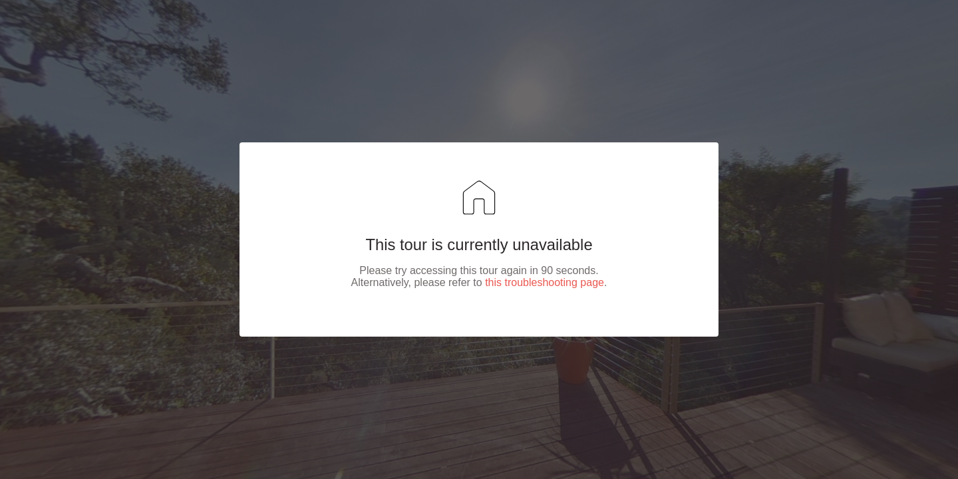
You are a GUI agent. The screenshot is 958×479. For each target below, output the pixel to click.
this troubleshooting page (544, 282)
